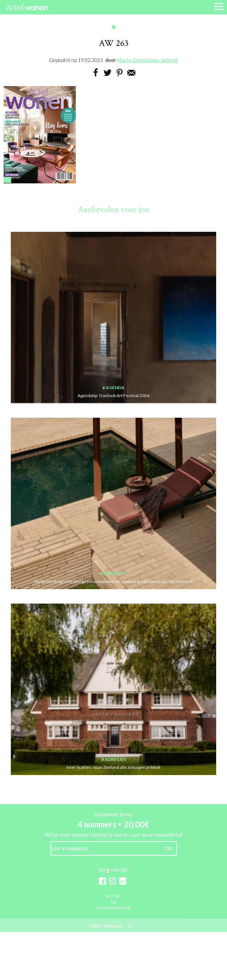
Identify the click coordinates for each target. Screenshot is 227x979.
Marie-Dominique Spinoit (147, 60)
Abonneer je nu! (113, 814)
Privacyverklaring (113, 908)
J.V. (113, 902)
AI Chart (113, 896)
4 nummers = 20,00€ (113, 824)
